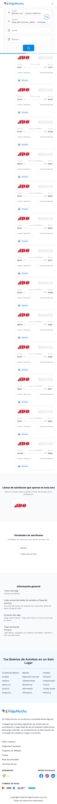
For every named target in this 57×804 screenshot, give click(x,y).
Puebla (5, 677)
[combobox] (30, 13)
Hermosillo (27, 688)
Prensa (5, 755)
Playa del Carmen (30, 677)
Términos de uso (9, 764)
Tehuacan (27, 692)
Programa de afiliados (11, 751)
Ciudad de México (10, 673)
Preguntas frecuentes (11, 746)
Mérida (25, 673)
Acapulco (6, 692)
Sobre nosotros (8, 742)
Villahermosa (28, 681)
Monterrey (27, 684)
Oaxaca (5, 681)
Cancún (5, 688)
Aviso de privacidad (10, 760)
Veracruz (6, 684)
